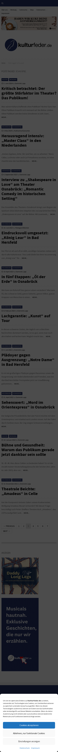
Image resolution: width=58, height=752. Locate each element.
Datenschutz (25, 748)
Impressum (35, 748)
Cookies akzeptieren (29, 725)
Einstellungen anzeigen (29, 741)
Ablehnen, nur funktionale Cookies (29, 733)
